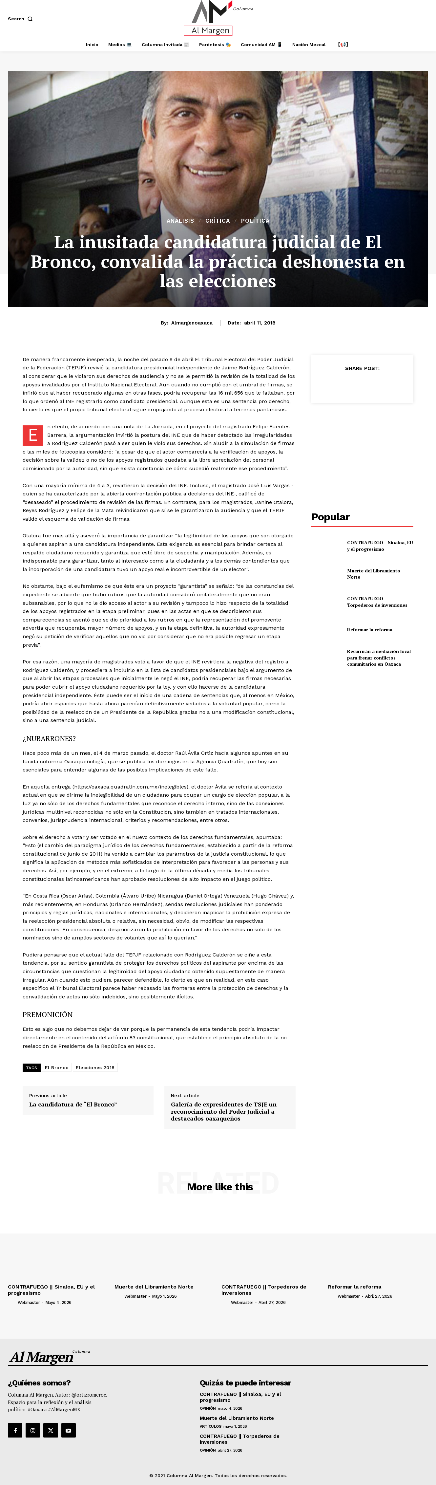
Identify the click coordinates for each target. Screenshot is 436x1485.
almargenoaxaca (192, 323)
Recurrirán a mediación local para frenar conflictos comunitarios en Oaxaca (379, 657)
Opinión (208, 1408)
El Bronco (57, 1067)
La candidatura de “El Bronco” (73, 1104)
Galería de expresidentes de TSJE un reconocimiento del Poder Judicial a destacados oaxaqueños (224, 1111)
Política (255, 221)
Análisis (180, 221)
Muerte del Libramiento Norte (373, 573)
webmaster (29, 1302)
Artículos (210, 1426)
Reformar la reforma (369, 629)
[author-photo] (12, 1302)
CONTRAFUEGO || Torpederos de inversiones (377, 601)
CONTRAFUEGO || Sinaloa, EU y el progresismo (380, 545)
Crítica (217, 221)
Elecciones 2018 (95, 1067)
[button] (21, 19)
